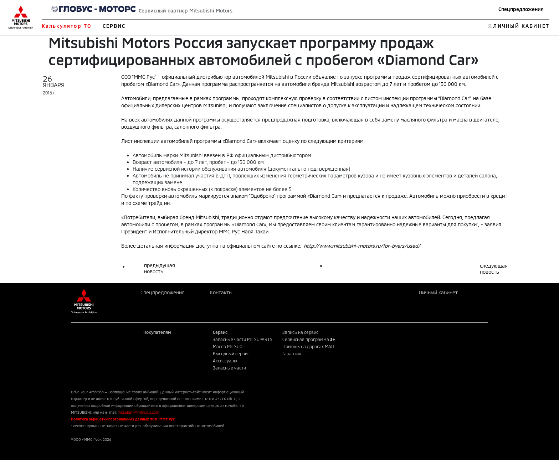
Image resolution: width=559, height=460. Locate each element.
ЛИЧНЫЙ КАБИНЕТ (521, 26)
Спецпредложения (521, 9)
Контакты (221, 292)
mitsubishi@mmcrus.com (138, 412)
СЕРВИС (114, 26)
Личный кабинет (438, 292)
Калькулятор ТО (66, 26)
